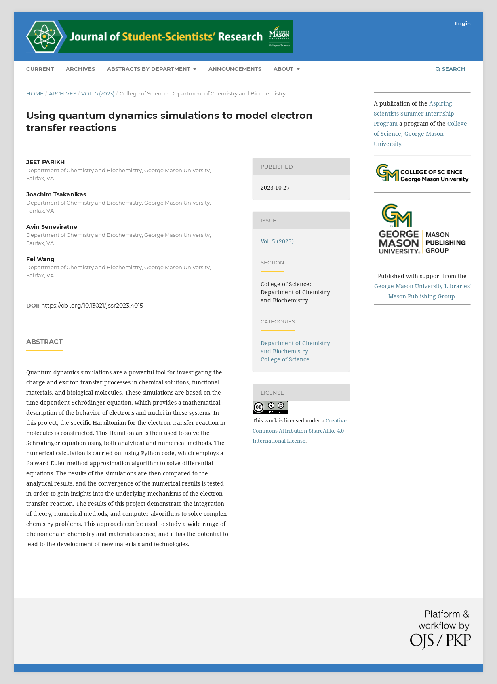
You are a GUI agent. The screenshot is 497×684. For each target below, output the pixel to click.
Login (463, 23)
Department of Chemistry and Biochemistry (295, 347)
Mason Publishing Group (421, 296)
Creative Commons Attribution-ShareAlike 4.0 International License (300, 430)
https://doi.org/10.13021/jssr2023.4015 (92, 305)
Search (450, 68)
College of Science (285, 359)
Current (40, 68)
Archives (80, 68)
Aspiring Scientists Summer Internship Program (414, 113)
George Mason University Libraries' (422, 286)
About (284, 68)
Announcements (234, 68)
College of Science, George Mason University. (420, 134)
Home (35, 93)
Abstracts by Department (149, 68)
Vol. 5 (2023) (97, 93)
